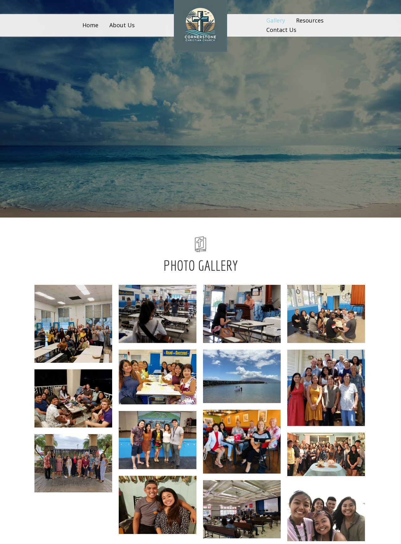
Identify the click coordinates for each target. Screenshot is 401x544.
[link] (90, 25)
